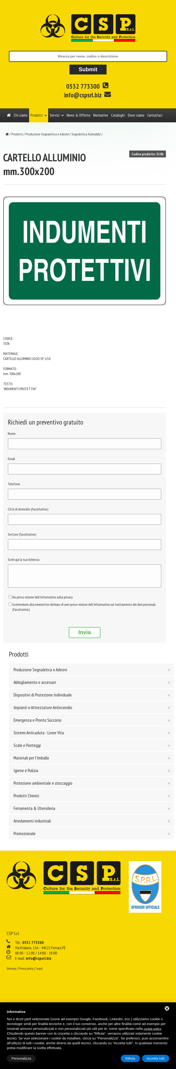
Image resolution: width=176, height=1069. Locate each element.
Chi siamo (21, 115)
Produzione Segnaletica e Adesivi (47, 134)
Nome (12, 433)
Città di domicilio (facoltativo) (28, 509)
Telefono (14, 484)
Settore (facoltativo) (22, 534)
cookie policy (152, 1029)
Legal (39, 972)
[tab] (91, 673)
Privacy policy (26, 972)
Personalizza (21, 1058)
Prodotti (36, 115)
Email (11, 458)
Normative (100, 115)
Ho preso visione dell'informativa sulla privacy (42, 600)
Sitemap (11, 972)
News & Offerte (78, 115)
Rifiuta (130, 1058)
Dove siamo (136, 115)
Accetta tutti (156, 1058)
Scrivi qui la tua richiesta (23, 559)
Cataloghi (118, 115)
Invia (84, 636)
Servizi (55, 115)
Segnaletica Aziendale (86, 134)
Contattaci (154, 115)
